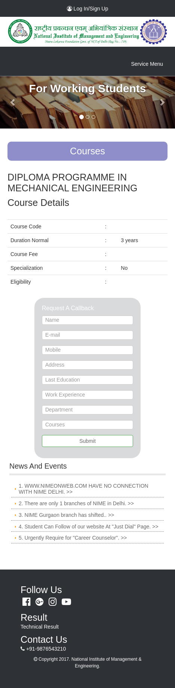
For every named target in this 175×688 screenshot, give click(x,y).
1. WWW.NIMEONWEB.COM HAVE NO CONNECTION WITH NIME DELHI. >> (83, 489)
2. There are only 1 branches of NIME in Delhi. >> (76, 503)
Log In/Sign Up (97, 8)
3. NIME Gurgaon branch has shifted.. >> (66, 515)
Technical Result (40, 627)
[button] (13, 102)
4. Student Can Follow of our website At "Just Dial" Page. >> (88, 527)
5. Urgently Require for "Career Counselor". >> (73, 538)
